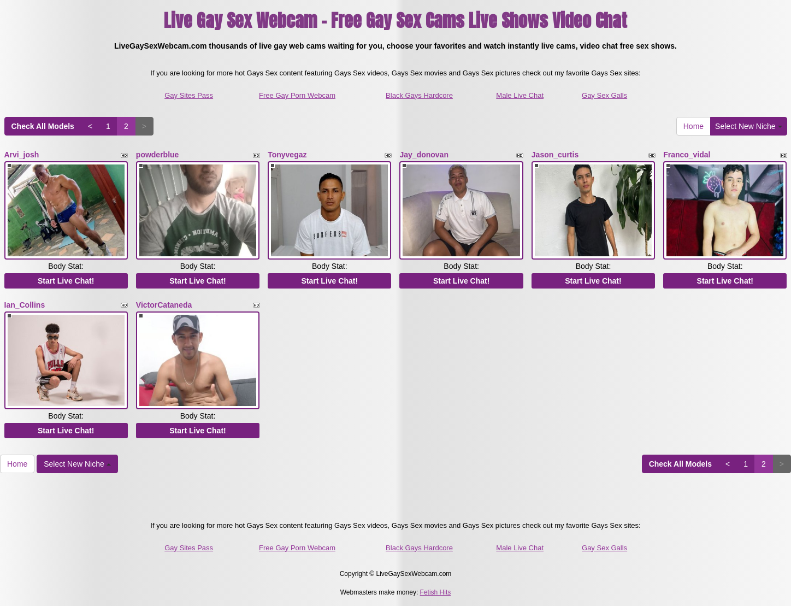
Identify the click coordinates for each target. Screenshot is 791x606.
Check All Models (42, 126)
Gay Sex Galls (604, 95)
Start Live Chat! (66, 279)
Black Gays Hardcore (419, 95)
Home (693, 126)
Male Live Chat (520, 95)
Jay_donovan (423, 154)
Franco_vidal (686, 154)
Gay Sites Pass (188, 95)
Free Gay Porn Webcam (297, 95)
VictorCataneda (164, 303)
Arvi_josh (21, 154)
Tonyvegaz (287, 154)
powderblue (157, 154)
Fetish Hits (435, 590)
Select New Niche (748, 126)
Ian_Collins (24, 303)
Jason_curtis (555, 154)
